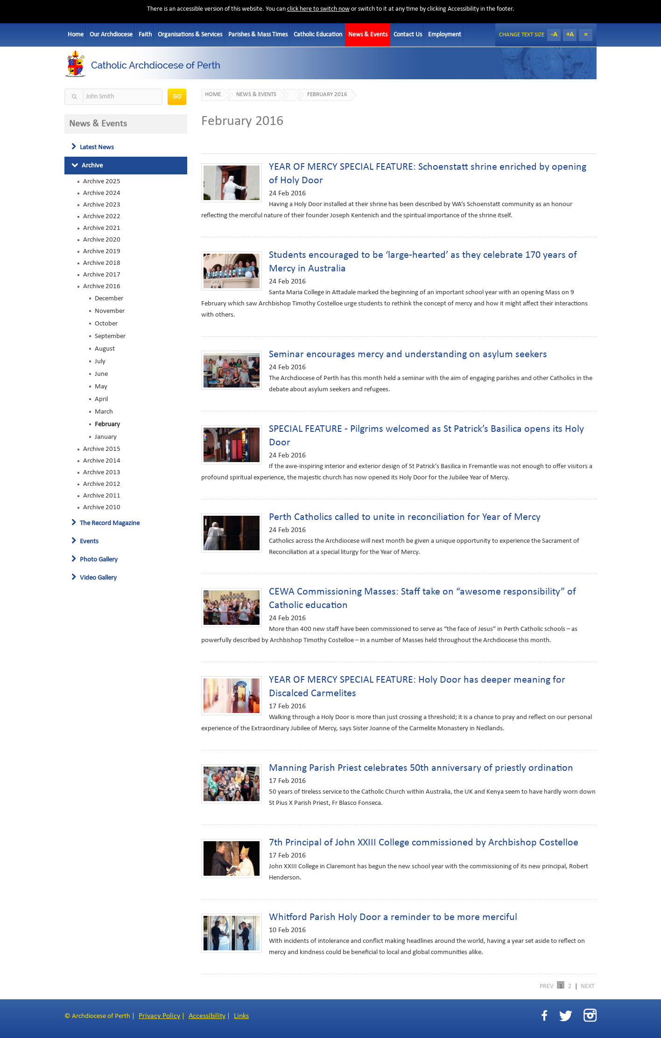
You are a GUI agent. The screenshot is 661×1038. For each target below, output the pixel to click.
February (107, 424)
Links (241, 1016)
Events (84, 541)
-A (554, 34)
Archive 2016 (101, 286)
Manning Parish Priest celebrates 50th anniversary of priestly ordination (421, 768)
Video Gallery (94, 577)
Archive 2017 (101, 274)
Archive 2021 (101, 228)
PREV (547, 986)
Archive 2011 (101, 495)
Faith (145, 35)
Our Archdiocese (111, 35)
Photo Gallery (94, 559)
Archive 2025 (101, 181)
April (101, 399)
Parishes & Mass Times (258, 35)
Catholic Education (318, 35)
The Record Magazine (105, 523)
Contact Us (408, 35)
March (104, 411)
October (106, 323)
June (101, 374)
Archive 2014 (101, 460)
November (110, 311)
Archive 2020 (101, 239)
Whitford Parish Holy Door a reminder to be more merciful (393, 917)
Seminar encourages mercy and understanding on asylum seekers (408, 355)
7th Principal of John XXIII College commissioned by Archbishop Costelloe (423, 843)
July (100, 361)
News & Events (367, 35)
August (105, 349)
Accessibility (207, 1016)
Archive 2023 (101, 204)
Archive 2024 (101, 193)
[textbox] (113, 97)
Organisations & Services (190, 35)
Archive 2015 (101, 449)
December (109, 298)
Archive (87, 165)
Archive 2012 (101, 484)
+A (570, 34)
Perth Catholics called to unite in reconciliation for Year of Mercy (405, 517)
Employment (444, 35)
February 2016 (327, 94)
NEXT (588, 986)
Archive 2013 (101, 472)
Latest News (92, 147)
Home (76, 35)
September (110, 336)
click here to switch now (318, 9)
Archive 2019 (101, 251)
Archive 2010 (101, 507)
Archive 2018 (101, 263)
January (106, 437)
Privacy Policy (159, 1016)
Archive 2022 (101, 216)
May (101, 386)
